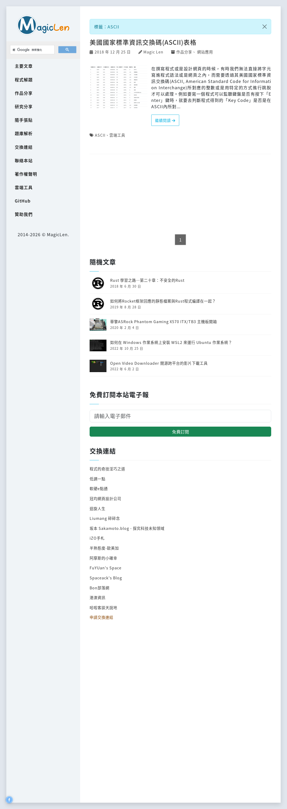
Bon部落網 (99, 587)
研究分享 (24, 106)
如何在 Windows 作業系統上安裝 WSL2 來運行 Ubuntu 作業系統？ (171, 342)
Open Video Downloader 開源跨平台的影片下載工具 (159, 363)
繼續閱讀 (165, 120)
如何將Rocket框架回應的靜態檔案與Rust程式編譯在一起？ (163, 301)
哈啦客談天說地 (103, 607)
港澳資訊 (97, 597)
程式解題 (24, 79)
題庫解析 (24, 133)
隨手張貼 (24, 120)
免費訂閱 (180, 431)
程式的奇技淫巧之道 (107, 468)
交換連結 (24, 147)
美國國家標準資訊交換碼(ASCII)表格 (143, 42)
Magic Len (153, 52)
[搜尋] (32, 50)
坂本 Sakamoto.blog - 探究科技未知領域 (127, 528)
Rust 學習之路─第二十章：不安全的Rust (147, 280)
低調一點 (97, 478)
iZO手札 (97, 538)
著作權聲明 (26, 174)
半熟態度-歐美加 (104, 548)
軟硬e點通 (99, 488)
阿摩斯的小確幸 (103, 558)
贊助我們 (24, 214)
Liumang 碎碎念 (105, 518)
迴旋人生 (97, 508)
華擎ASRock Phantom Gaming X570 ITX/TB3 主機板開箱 (163, 321)
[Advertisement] (180, 194)
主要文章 (24, 66)
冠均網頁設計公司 (105, 498)
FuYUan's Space (105, 567)
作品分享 (24, 93)
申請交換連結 (101, 617)
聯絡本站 (24, 160)
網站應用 (205, 52)
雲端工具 (24, 187)
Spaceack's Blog (106, 577)
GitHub (23, 201)
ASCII (100, 135)
